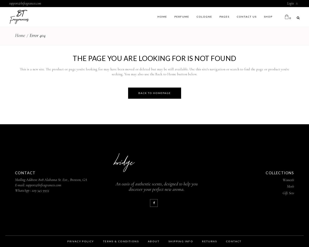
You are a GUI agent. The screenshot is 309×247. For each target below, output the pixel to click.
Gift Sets (288, 193)
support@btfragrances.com (25, 3)
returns (209, 241)
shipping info (180, 241)
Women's (288, 179)
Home (20, 35)
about (153, 241)
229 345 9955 (40, 190)
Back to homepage (154, 93)
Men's (290, 186)
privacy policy (80, 241)
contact (234, 241)
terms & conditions (121, 241)
